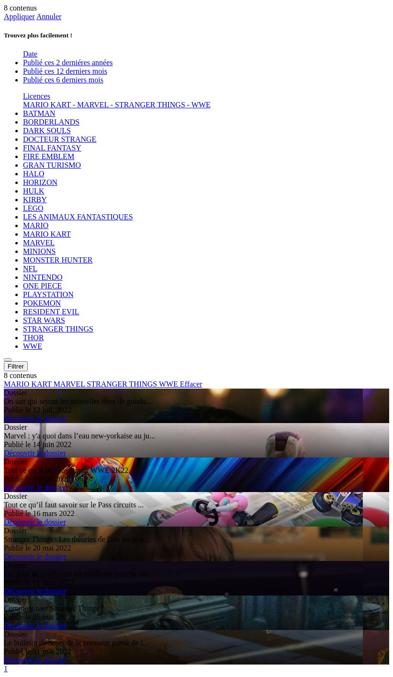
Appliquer (19, 16)
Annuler (48, 16)
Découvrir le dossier (35, 418)
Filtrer (16, 366)
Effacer (191, 384)
